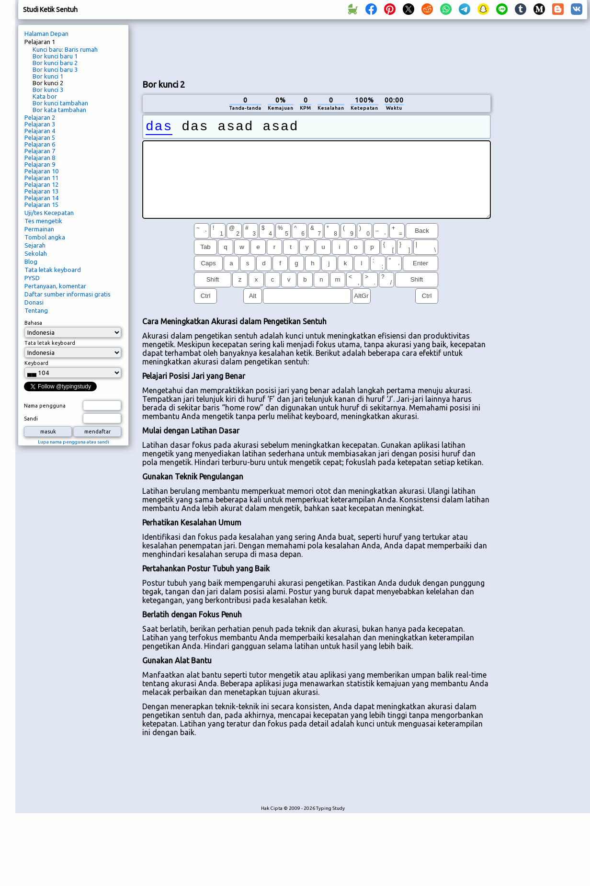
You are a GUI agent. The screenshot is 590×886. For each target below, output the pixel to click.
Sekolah (35, 253)
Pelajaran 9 (39, 164)
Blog (30, 261)
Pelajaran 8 (39, 157)
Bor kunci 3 (48, 89)
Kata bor (45, 96)
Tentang (36, 310)
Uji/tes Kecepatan (49, 212)
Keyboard (36, 363)
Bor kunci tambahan (60, 103)
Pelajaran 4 (39, 130)
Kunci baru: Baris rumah (65, 49)
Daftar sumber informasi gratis (67, 294)
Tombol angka (44, 237)
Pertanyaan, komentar (55, 286)
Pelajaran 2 (39, 117)
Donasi (34, 302)
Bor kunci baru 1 (55, 56)
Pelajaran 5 (39, 137)
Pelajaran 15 (41, 204)
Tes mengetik (43, 220)
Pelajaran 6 (39, 144)
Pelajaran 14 (41, 197)
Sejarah (34, 245)
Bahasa (33, 323)
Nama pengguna (45, 406)
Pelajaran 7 (39, 151)
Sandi (31, 418)
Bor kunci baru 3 (55, 69)
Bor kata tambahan (59, 109)
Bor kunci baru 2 (55, 62)
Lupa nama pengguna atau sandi (73, 441)
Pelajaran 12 (41, 184)
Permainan (39, 229)
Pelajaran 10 (41, 171)
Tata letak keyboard (52, 269)
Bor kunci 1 (48, 76)
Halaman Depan (46, 33)
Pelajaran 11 (41, 177)
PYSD (32, 277)
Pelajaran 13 (41, 191)
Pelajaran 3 (39, 124)
